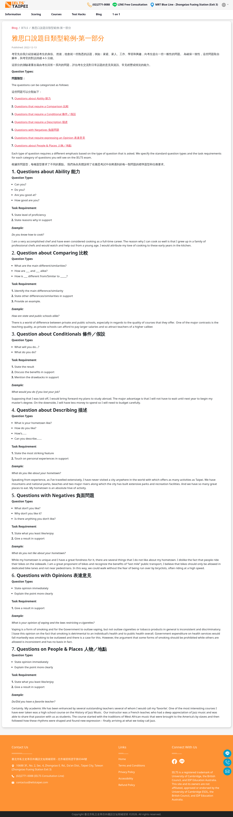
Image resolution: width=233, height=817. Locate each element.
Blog (99, 14)
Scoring (36, 14)
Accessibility (125, 778)
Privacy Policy (126, 772)
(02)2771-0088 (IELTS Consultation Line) (40, 776)
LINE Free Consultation (129, 5)
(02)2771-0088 (98, 5)
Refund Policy (126, 785)
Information (13, 14)
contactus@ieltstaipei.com (32, 782)
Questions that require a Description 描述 (41, 122)
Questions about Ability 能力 (33, 98)
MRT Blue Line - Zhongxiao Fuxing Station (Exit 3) (184, 5)
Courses (56, 14)
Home (122, 759)
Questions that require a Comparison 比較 (42, 106)
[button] (225, 4)
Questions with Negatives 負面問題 (37, 130)
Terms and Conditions (131, 765)
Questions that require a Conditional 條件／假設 (45, 114)
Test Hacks (79, 14)
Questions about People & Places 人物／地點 (43, 145)
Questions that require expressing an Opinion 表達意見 (50, 138)
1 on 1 (116, 14)
